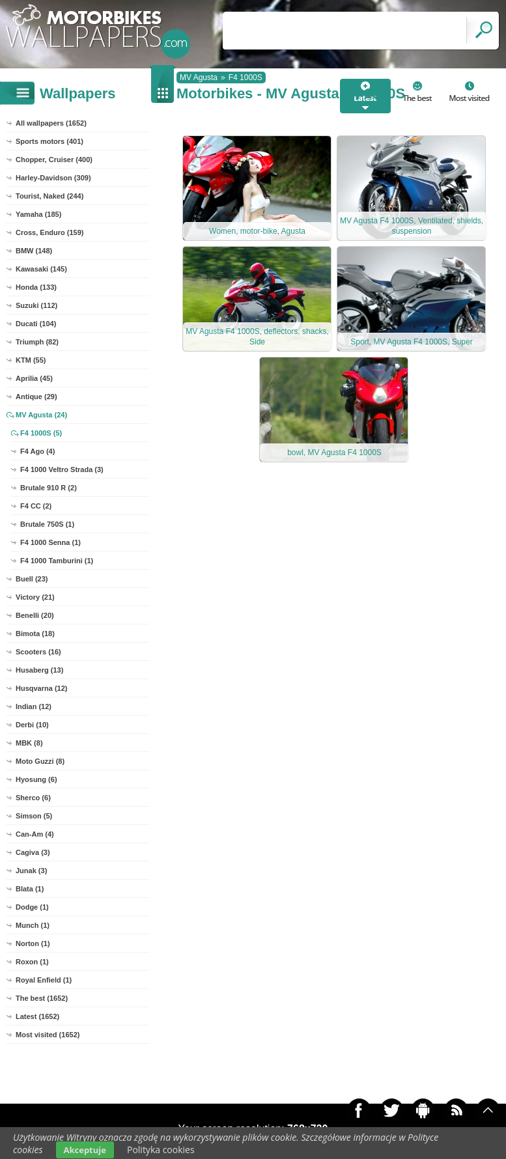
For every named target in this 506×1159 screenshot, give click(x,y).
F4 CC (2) (35, 506)
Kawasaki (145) (41, 269)
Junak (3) (31, 870)
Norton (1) (33, 943)
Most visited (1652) (47, 1035)
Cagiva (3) (33, 852)
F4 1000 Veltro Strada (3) (62, 469)
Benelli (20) (35, 615)
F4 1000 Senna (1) (50, 542)
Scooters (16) (38, 652)
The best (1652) (42, 998)
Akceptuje (85, 1150)
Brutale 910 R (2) (48, 488)
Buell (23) (32, 579)
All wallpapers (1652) (51, 123)
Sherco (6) (33, 798)
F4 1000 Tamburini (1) (56, 561)
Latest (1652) (37, 1016)
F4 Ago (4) (37, 451)
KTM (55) (31, 360)
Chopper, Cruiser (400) (54, 159)
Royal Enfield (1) (44, 980)
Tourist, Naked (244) (49, 196)
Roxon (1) (32, 962)
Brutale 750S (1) (47, 524)
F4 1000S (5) (41, 433)
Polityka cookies (161, 1149)
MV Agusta (199, 77)
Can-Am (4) (35, 834)
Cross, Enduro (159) (50, 232)
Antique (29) (36, 396)
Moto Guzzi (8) (40, 761)
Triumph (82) (37, 342)
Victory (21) (35, 597)
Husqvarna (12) (41, 688)
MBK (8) (29, 743)
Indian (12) (33, 706)
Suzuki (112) (36, 305)
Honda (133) (36, 287)
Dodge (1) (32, 907)
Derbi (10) (32, 725)
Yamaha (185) (38, 214)
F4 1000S (245, 77)
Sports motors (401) (49, 141)
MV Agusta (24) (41, 415)
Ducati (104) (36, 324)
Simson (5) (34, 816)
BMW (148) (34, 251)
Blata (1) (30, 889)
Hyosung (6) (36, 779)
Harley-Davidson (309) (53, 178)
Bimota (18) (35, 633)
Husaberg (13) (39, 670)
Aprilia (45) (34, 378)
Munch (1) (32, 925)
